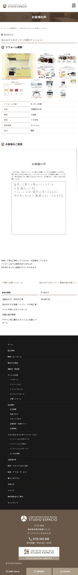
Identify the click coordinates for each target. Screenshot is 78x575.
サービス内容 (13, 375)
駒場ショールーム (14, 356)
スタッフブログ (15, 419)
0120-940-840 (41, 539)
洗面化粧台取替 (9, 314)
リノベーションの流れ (18, 444)
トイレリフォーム (16, 389)
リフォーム (14, 379)
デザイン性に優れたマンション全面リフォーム (19, 321)
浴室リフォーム (15, 399)
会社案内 (11, 405)
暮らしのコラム (14, 478)
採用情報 (13, 428)
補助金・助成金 (14, 369)
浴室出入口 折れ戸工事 (12, 299)
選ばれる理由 (13, 363)
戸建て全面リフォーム (13, 282)
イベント (11, 490)
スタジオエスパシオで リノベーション (22, 434)
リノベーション (15, 384)
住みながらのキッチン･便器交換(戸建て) (57, 282)
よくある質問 (15, 453)
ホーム (3, 28)
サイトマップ (13, 503)
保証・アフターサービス (17, 472)
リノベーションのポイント (19, 439)
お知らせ (11, 484)
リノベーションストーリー (19, 448)
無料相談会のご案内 (15, 496)
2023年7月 (45, 299)
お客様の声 (13, 28)
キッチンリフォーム (17, 394)
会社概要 (13, 409)
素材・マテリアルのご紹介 (18, 466)
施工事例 (11, 350)
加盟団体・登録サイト (18, 424)
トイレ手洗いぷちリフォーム (14, 309)
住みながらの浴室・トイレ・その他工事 (19, 304)
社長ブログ (14, 414)
